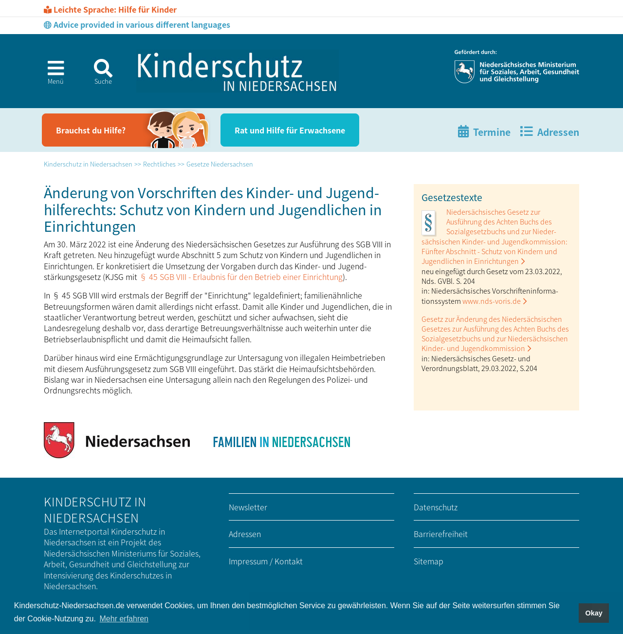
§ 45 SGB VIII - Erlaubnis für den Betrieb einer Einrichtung (241, 276)
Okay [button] (593, 613)
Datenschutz (436, 507)
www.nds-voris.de (491, 301)
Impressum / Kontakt (266, 561)
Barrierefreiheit (441, 534)
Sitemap (428, 561)
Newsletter (248, 507)
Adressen (245, 534)
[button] (51, 75)
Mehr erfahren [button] (124, 619)
